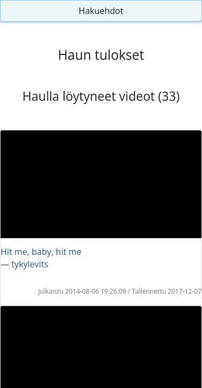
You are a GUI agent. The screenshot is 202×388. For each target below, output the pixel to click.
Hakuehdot (101, 11)
